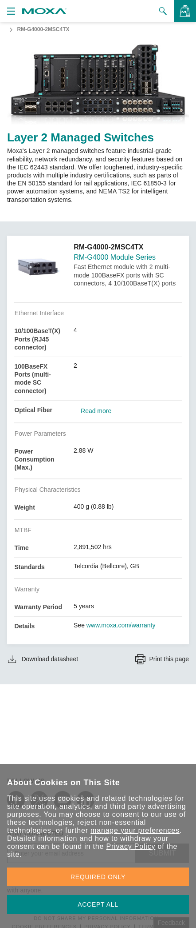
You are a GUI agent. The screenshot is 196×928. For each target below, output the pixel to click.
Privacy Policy (130, 846)
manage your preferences (135, 830)
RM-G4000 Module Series (115, 257)
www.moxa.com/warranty (121, 625)
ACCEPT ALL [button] (98, 904)
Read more (96, 411)
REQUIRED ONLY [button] (98, 876)
